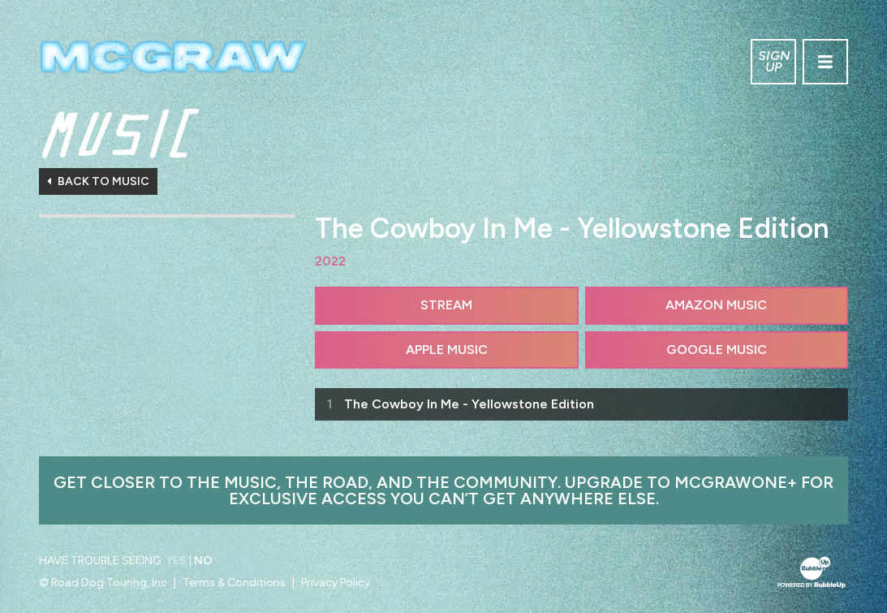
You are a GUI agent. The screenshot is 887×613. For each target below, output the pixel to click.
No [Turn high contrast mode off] (203, 561)
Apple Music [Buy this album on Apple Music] (447, 349)
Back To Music (98, 181)
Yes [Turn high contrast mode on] (176, 561)
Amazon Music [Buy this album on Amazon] (716, 305)
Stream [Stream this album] (446, 305)
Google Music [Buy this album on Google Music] (716, 349)
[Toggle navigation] (825, 61)
